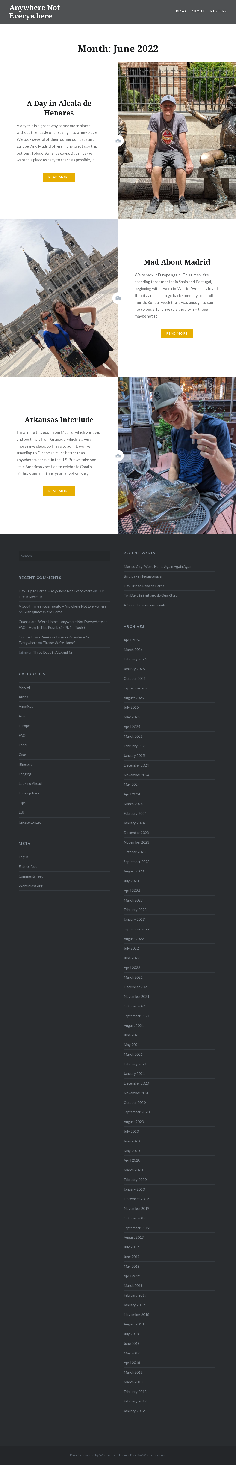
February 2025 (135, 746)
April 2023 (132, 890)
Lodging (25, 774)
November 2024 (136, 775)
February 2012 (135, 1401)
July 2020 (131, 1131)
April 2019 (132, 1276)
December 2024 (136, 765)
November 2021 (136, 996)
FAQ (22, 735)
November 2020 (136, 1093)
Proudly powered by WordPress (93, 1455)
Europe (24, 726)
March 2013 (133, 1382)
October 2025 (135, 678)
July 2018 (131, 1334)
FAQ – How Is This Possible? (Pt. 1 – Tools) (52, 627)
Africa (23, 697)
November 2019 (136, 1208)
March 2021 (133, 1054)
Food (23, 745)
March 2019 (133, 1285)
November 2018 (136, 1314)
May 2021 (132, 1045)
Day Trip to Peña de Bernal (144, 586)
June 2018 (132, 1343)
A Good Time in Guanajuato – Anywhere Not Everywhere (62, 606)
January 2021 (134, 1073)
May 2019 (132, 1266)
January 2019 (134, 1305)
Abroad (24, 687)
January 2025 (134, 755)
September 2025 (137, 688)
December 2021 (136, 987)
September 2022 (137, 929)
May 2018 (132, 1353)
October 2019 (135, 1218)
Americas (26, 706)
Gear (22, 754)
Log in (23, 857)
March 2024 (133, 804)
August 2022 (134, 939)
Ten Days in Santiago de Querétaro (151, 595)
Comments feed (31, 876)
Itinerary (25, 764)
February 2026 (135, 659)
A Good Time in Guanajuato (145, 605)
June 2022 (132, 958)
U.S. (21, 812)
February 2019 (135, 1295)
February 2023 (135, 910)
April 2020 (132, 1160)
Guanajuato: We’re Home (42, 612)
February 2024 (135, 813)
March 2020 (133, 1170)
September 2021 (137, 1016)
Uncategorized (30, 822)
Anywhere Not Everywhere (34, 12)
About (198, 11)
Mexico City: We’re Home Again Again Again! (159, 566)
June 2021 (132, 1035)
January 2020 (134, 1189)
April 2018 (132, 1362)
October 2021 (135, 1006)
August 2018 (134, 1324)
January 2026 (134, 669)
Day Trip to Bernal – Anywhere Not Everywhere (55, 591)
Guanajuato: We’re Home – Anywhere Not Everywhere (61, 622)
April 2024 (132, 794)
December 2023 (136, 832)
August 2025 (134, 698)
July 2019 (131, 1247)
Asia (22, 716)
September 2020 (137, 1112)
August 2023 (134, 871)
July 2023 (131, 881)
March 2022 (133, 977)
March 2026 (133, 649)
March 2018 (133, 1372)
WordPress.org (31, 886)
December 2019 (136, 1199)
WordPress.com (153, 1455)
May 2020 (132, 1151)
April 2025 (132, 727)
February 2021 (135, 1064)
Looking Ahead (30, 783)
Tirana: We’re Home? (59, 643)
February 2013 (135, 1392)
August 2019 (134, 1237)
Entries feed (28, 866)
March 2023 (133, 900)
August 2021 (134, 1025)
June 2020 (132, 1141)
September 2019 (137, 1228)
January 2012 (134, 1411)
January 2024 (134, 823)
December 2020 (136, 1083)
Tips (22, 803)
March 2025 (133, 736)
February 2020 (135, 1179)
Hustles (218, 11)
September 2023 (137, 862)
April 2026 (132, 640)
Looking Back (29, 793)
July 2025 (131, 707)
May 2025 (132, 717)
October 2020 (135, 1102)
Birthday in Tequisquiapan (143, 576)
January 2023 (134, 919)
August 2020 (134, 1122)
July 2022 (131, 948)
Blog (181, 11)
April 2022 (132, 967)
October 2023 (135, 852)
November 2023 (136, 842)
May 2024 (132, 784)
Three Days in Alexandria (52, 652)
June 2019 (132, 1257)
